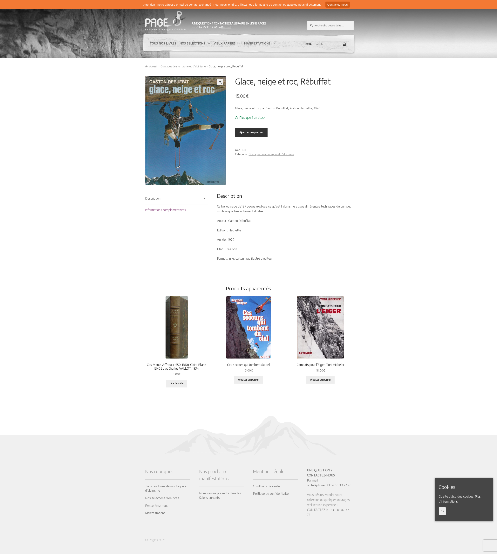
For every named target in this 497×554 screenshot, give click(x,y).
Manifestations (257, 43)
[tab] (176, 198)
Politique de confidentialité (271, 494)
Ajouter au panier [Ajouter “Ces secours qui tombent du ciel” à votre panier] (248, 379)
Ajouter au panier (251, 132)
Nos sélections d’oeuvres (162, 498)
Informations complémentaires (165, 210)
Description (152, 198)
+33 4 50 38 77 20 (339, 485)
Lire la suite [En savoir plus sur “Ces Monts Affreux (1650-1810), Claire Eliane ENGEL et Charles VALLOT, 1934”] (176, 383)
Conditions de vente (266, 486)
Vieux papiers (225, 43)
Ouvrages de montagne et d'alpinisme (183, 66)
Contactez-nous (337, 4)
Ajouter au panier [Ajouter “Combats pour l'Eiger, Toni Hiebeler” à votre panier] (320, 379)
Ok (442, 511)
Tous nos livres (163, 43)
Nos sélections (192, 43)
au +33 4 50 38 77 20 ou (229, 25)
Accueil (153, 66)
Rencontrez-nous (156, 506)
